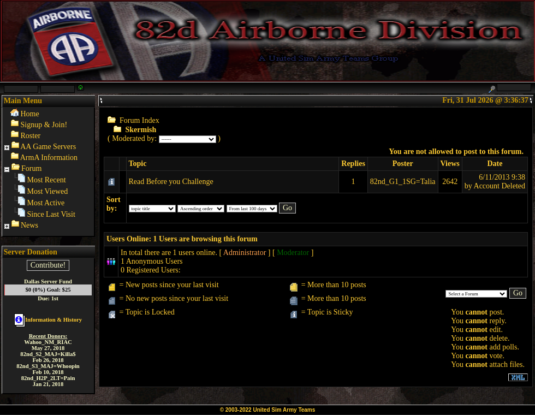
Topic (138, 163)
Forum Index (139, 120)
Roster (31, 136)
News (29, 225)
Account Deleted (499, 186)
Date (494, 163)
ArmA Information (49, 157)
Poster (403, 163)
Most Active (46, 203)
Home (30, 114)
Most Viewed (47, 191)
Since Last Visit (51, 214)
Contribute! (48, 265)
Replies (353, 163)
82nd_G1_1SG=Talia (403, 181)
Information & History (48, 320)
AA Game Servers (48, 147)
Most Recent (46, 180)
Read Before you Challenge (171, 181)
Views (450, 163)
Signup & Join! (44, 125)
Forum (31, 168)
